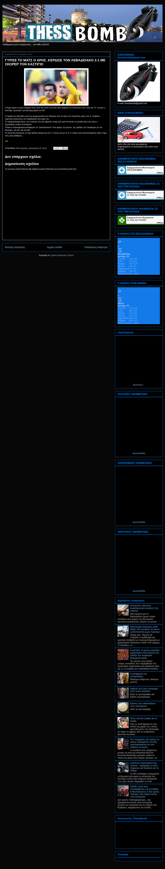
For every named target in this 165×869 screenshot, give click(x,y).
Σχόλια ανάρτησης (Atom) (62, 255)
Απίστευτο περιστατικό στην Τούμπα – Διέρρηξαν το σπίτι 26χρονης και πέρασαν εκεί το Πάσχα (144, 767)
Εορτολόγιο (138, 384)
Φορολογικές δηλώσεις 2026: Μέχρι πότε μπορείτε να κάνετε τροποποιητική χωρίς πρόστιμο (145, 629)
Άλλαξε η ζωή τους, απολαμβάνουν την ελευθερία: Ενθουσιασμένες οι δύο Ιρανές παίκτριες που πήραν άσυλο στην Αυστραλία (144, 791)
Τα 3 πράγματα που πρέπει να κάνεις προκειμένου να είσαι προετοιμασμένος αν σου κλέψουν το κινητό (144, 743)
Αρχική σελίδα (54, 247)
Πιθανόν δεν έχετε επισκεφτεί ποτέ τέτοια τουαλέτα (144, 690)
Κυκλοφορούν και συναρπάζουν (138, 675)
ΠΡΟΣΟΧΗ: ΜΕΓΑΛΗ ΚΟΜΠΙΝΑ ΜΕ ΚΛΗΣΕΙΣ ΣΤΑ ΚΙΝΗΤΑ (144, 608)
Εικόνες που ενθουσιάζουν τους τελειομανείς (143, 704)
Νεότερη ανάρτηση (15, 247)
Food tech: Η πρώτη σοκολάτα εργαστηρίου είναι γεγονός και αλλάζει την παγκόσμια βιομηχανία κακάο (144, 654)
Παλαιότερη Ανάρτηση (96, 247)
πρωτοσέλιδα (138, 453)
